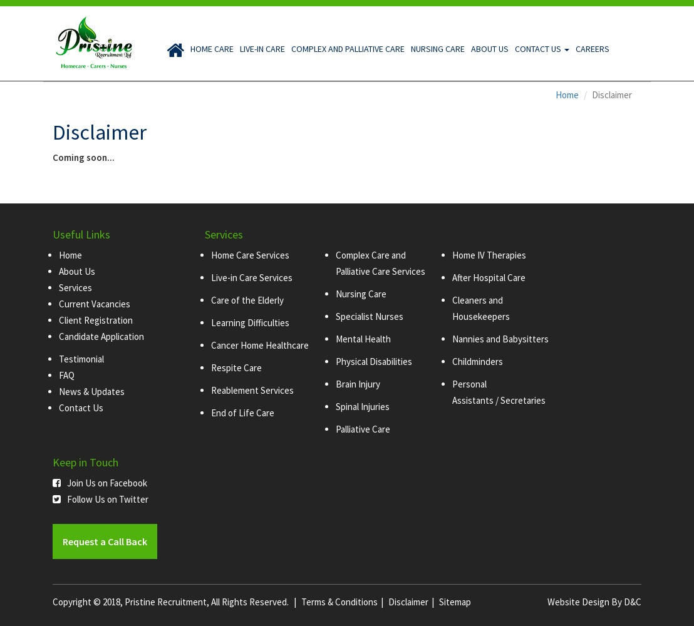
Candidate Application (101, 336)
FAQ (67, 375)
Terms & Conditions (339, 602)
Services (75, 288)
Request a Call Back (105, 541)
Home (567, 95)
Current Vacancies (94, 304)
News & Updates (92, 392)
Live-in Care (262, 48)
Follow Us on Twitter (100, 499)
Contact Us (542, 48)
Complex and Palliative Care (348, 48)
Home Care (212, 48)
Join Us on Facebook (100, 483)
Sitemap (455, 602)
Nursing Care (438, 48)
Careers (592, 48)
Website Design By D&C (594, 602)
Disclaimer (408, 602)
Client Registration (96, 320)
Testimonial (81, 359)
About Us (490, 48)
